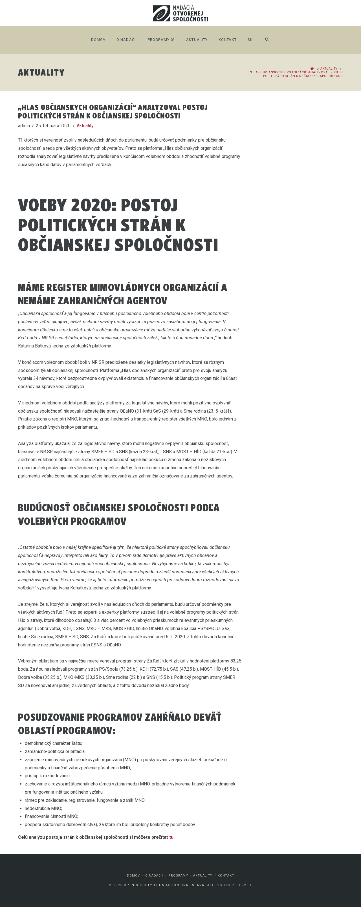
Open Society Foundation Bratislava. (165, 885)
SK (250, 40)
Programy (178, 875)
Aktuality (85, 125)
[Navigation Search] (267, 40)
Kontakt (226, 875)
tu (171, 837)
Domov (133, 875)
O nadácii (154, 875)
